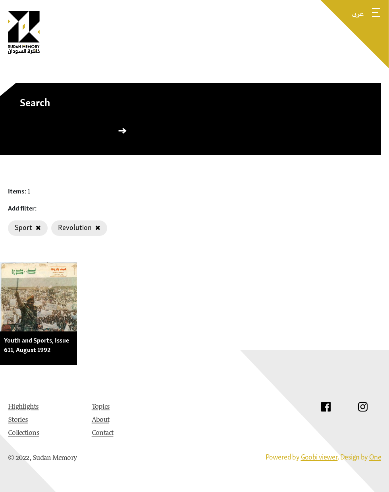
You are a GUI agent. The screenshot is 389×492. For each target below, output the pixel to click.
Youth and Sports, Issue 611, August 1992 (36, 345)
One (375, 457)
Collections (23, 433)
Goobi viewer (319, 457)
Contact (103, 433)
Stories (18, 420)
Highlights (23, 407)
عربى (358, 13)
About (100, 420)
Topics (101, 407)
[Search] (67, 132)
